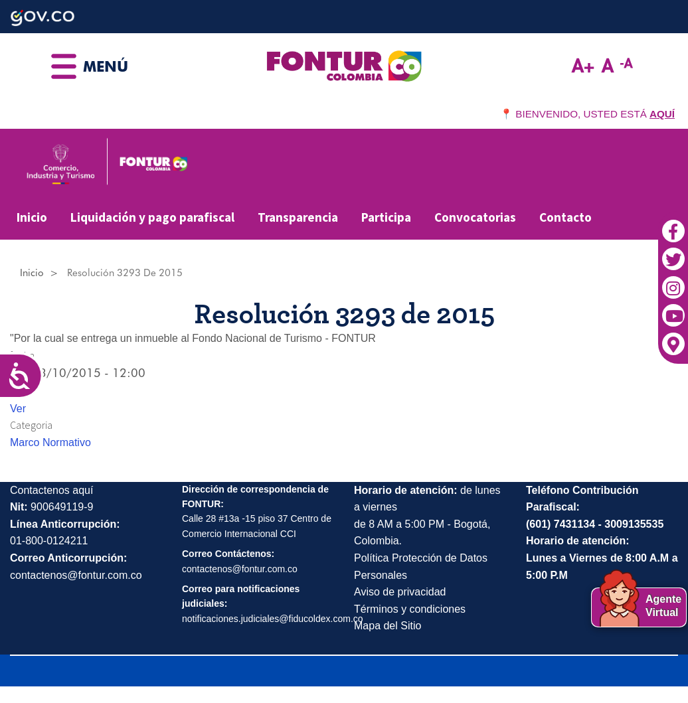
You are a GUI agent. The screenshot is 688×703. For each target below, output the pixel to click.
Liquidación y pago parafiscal (152, 217)
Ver (18, 408)
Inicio (32, 217)
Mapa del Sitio (387, 625)
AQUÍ (662, 113)
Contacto (565, 217)
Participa (386, 217)
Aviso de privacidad (400, 591)
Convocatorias (475, 217)
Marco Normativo (50, 442)
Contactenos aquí (51, 490)
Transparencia (298, 217)
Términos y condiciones (410, 609)
